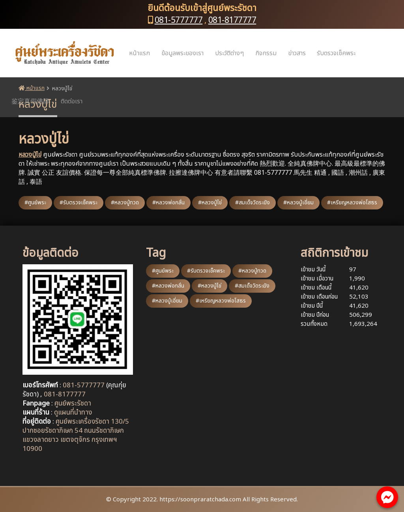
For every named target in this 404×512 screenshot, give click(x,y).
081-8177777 (232, 20)
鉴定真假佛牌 (30, 101)
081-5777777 (179, 20)
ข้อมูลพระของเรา (182, 53)
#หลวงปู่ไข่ (210, 202)
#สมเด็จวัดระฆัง (252, 202)
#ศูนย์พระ (35, 202)
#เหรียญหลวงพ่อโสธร (352, 202)
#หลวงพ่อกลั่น (168, 202)
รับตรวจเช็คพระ (336, 53)
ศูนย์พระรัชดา (72, 403)
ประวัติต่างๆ (229, 53)
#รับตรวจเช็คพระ (78, 202)
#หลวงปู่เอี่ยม (298, 202)
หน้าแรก (139, 53)
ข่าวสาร (297, 53)
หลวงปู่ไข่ (30, 154)
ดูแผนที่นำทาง (73, 412)
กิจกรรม (266, 53)
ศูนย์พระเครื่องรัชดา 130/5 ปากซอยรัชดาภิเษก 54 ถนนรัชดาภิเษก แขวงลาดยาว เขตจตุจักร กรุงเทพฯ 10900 (75, 435)
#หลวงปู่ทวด (125, 202)
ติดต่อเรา (71, 101)
